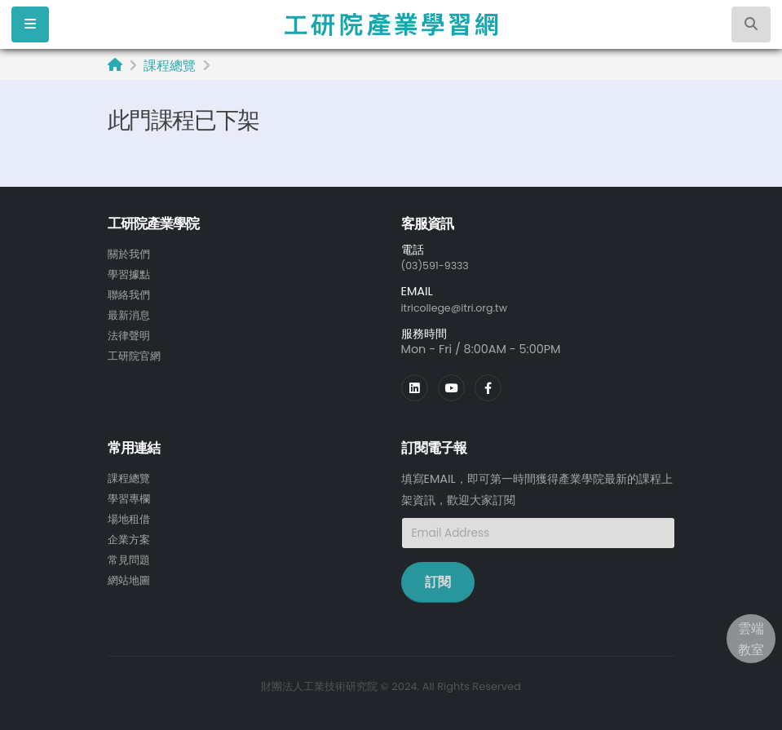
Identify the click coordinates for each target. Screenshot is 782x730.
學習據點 (130, 273)
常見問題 (130, 554)
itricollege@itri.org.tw (462, 307)
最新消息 (130, 312)
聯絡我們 (130, 293)
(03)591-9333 (440, 265)
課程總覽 (170, 65)
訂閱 (438, 580)
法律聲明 (130, 332)
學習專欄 (130, 496)
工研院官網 (136, 351)
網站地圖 (130, 574)
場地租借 (130, 515)
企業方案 (130, 535)
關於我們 (130, 254)
